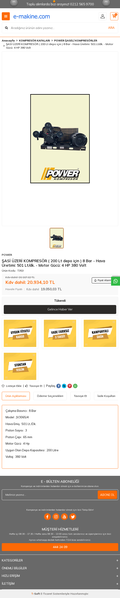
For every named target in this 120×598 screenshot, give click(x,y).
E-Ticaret (46, 593)
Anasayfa (8, 40)
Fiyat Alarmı (103, 280)
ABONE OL (107, 495)
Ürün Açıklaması (15, 396)
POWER (7, 254)
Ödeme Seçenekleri (50, 396)
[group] (60, 139)
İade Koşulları (106, 396)
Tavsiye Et (33, 386)
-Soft (36, 593)
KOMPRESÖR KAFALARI (34, 40)
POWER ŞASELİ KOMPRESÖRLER (75, 40)
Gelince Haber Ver (60, 309)
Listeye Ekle (12, 386)
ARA (111, 27)
